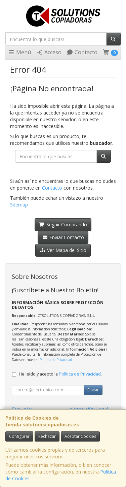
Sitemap (19, 204)
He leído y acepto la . (60, 374)
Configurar (19, 436)
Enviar (93, 390)
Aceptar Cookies (80, 436)
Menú (19, 52)
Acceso (48, 52)
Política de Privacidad (56, 359)
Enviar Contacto (63, 237)
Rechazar (47, 436)
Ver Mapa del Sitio (63, 250)
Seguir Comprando (63, 224)
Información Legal (88, 408)
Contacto (82, 52)
